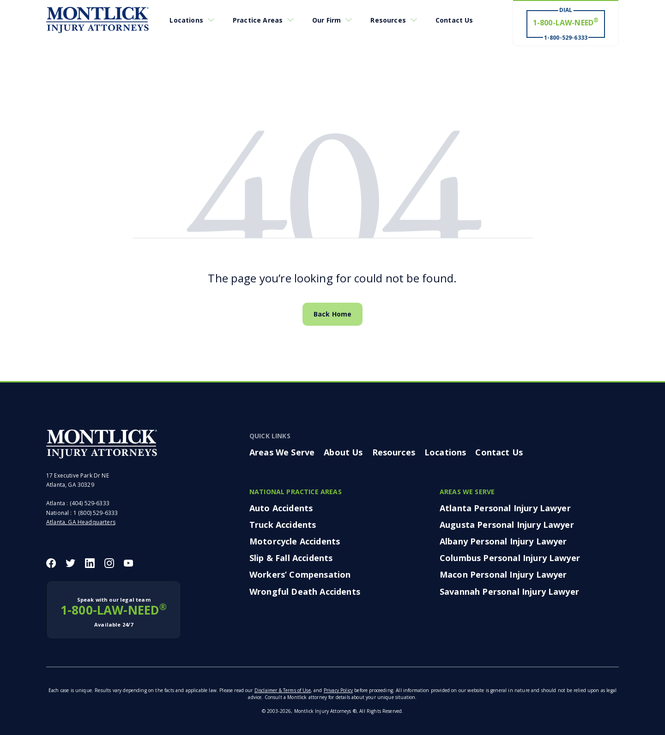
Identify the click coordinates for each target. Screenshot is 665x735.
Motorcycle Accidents (294, 541)
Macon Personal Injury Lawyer (503, 574)
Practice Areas (258, 20)
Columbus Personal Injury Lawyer (510, 557)
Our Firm (326, 20)
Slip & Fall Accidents (290, 557)
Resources (387, 20)
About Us (343, 452)
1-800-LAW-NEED (113, 612)
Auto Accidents (281, 508)
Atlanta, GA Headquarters (80, 522)
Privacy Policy (338, 690)
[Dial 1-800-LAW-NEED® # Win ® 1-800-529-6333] (566, 23)
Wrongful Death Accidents (304, 591)
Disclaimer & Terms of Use (282, 690)
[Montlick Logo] (97, 20)
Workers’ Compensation (300, 574)
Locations (186, 20)
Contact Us (454, 20)
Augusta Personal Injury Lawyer (507, 524)
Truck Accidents (282, 524)
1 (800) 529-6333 (95, 513)
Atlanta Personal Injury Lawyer (505, 508)
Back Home (332, 314)
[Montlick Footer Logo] (101, 444)
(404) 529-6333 (89, 503)
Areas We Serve (281, 452)
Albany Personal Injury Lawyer (503, 541)
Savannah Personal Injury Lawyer (509, 591)
